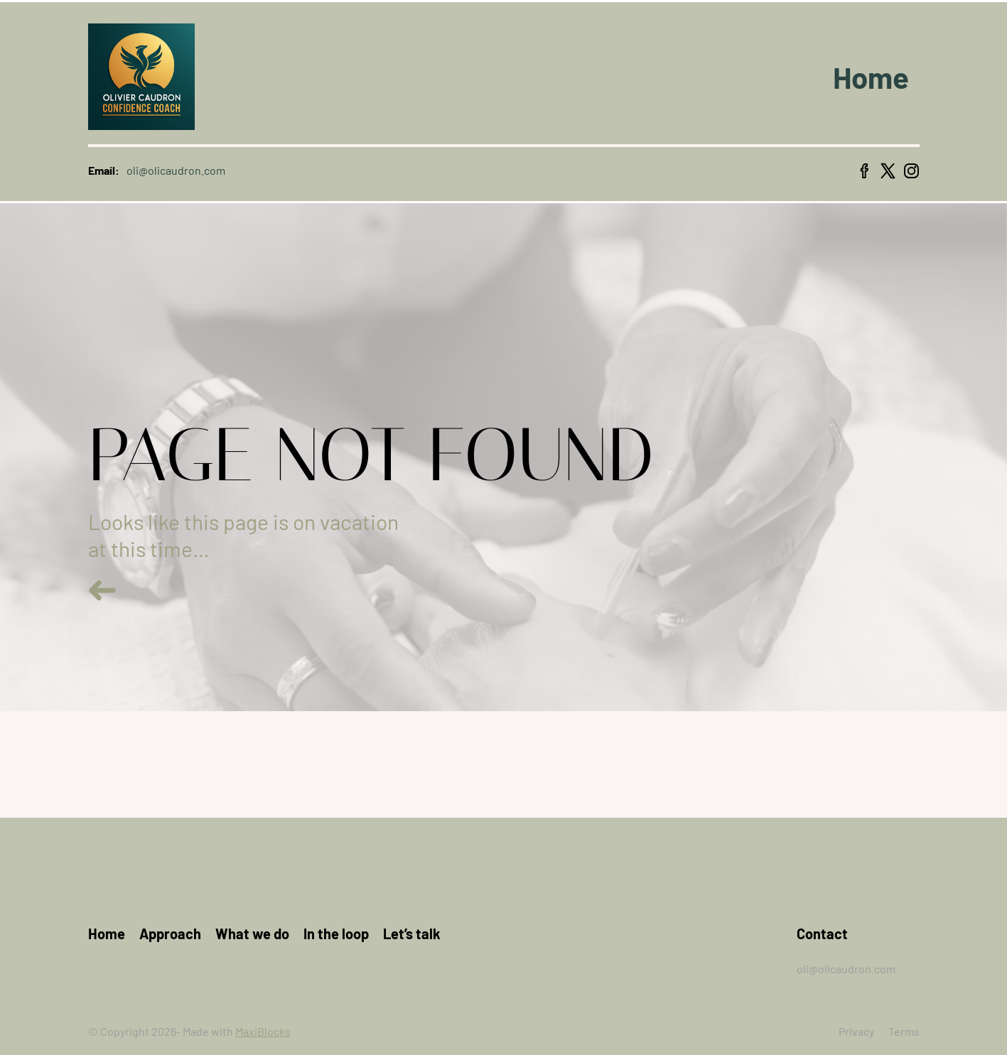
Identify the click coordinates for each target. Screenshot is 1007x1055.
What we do (252, 933)
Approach (170, 933)
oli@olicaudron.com (846, 968)
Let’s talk (412, 933)
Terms (904, 1031)
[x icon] (888, 171)
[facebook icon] (864, 171)
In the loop (336, 933)
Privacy (856, 1031)
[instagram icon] (911, 171)
